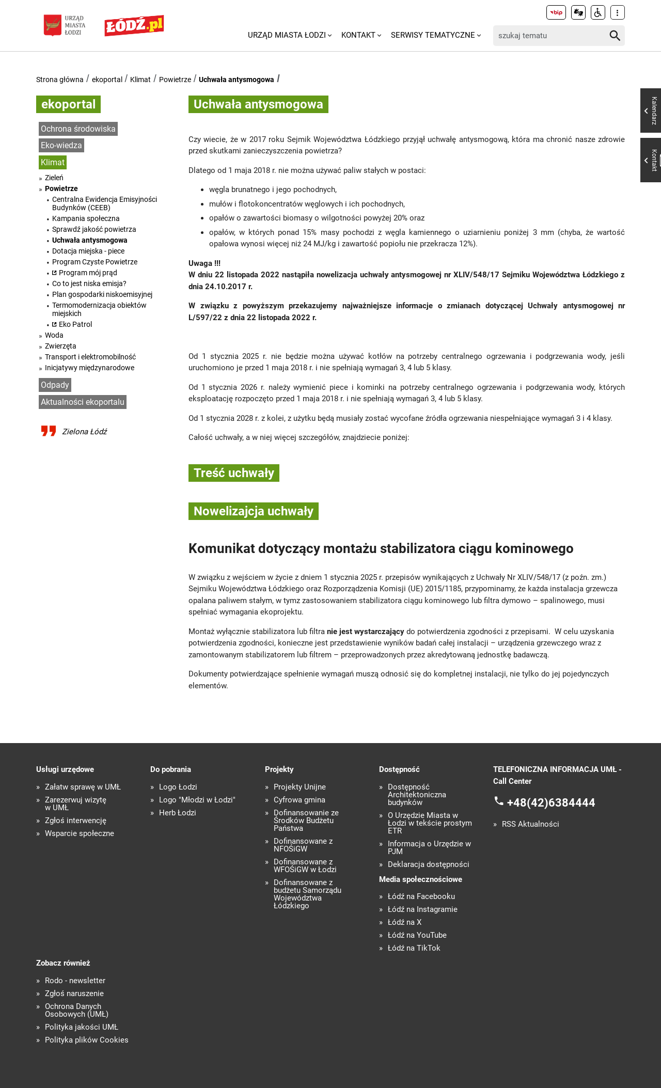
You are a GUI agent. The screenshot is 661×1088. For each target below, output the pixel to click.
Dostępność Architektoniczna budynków (417, 795)
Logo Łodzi (178, 787)
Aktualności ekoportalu (82, 402)
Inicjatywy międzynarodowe (89, 368)
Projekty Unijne (300, 787)
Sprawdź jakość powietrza (94, 229)
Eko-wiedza (61, 145)
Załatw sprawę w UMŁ (83, 787)
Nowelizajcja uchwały (253, 511)
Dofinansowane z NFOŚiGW (303, 845)
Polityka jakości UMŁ (81, 1027)
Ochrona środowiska (78, 129)
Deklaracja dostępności (428, 865)
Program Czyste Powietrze (94, 262)
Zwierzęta (60, 346)
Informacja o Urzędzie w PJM (429, 848)
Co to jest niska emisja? (89, 283)
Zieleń (54, 178)
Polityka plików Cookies (87, 1040)
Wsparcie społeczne (79, 834)
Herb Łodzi (177, 813)
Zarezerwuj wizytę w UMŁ (75, 804)
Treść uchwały (234, 473)
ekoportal (107, 79)
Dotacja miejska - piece (88, 251)
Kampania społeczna (86, 218)
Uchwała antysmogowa (236, 79)
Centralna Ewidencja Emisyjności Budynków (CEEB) (104, 203)
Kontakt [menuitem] (358, 35)
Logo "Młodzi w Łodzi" (197, 800)
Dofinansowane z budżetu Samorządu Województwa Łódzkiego (307, 894)
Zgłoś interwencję (75, 821)
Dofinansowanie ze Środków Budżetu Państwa (306, 820)
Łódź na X (404, 922)
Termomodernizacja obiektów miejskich (99, 309)
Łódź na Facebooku (421, 897)
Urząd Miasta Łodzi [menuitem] (287, 35)
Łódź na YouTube (417, 935)
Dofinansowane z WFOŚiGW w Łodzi (305, 866)
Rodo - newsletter (75, 981)
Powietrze (175, 79)
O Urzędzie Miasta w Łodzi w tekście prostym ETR (430, 823)
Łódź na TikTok (414, 948)
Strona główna (60, 79)
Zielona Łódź (84, 431)
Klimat (140, 79)
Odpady (55, 385)
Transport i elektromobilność (90, 357)
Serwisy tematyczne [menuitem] (433, 35)
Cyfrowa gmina (299, 800)
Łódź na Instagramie (423, 909)
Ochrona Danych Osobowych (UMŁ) (76, 1010)
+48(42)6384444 (551, 802)
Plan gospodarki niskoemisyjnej (102, 294)
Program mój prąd (88, 273)
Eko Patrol (75, 324)
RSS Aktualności (530, 824)
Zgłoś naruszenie (74, 994)
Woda (54, 335)
